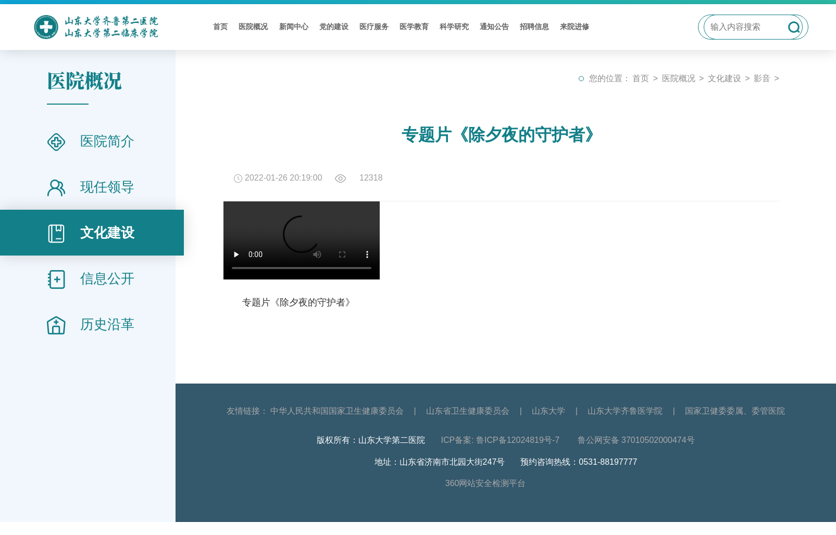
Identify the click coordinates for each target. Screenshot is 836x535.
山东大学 (548, 410)
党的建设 (333, 26)
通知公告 (494, 26)
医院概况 (253, 26)
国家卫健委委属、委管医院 (735, 410)
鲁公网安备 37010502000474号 (636, 440)
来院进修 (574, 26)
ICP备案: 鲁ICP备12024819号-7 (501, 440)
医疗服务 (374, 26)
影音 (762, 78)
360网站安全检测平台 (485, 483)
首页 (220, 26)
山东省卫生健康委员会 (467, 410)
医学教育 (414, 26)
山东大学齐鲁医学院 (625, 410)
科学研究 (454, 26)
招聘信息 (534, 26)
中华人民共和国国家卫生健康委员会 (337, 410)
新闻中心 (293, 26)
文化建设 (724, 78)
